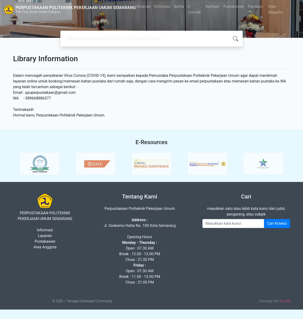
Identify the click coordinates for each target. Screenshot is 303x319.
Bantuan (212, 6)
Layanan (45, 235)
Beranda (143, 6)
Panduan (255, 6)
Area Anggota (275, 9)
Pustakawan (233, 6)
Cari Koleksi (277, 223)
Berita (179, 6)
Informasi (162, 6)
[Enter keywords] (233, 223)
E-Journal (194, 9)
